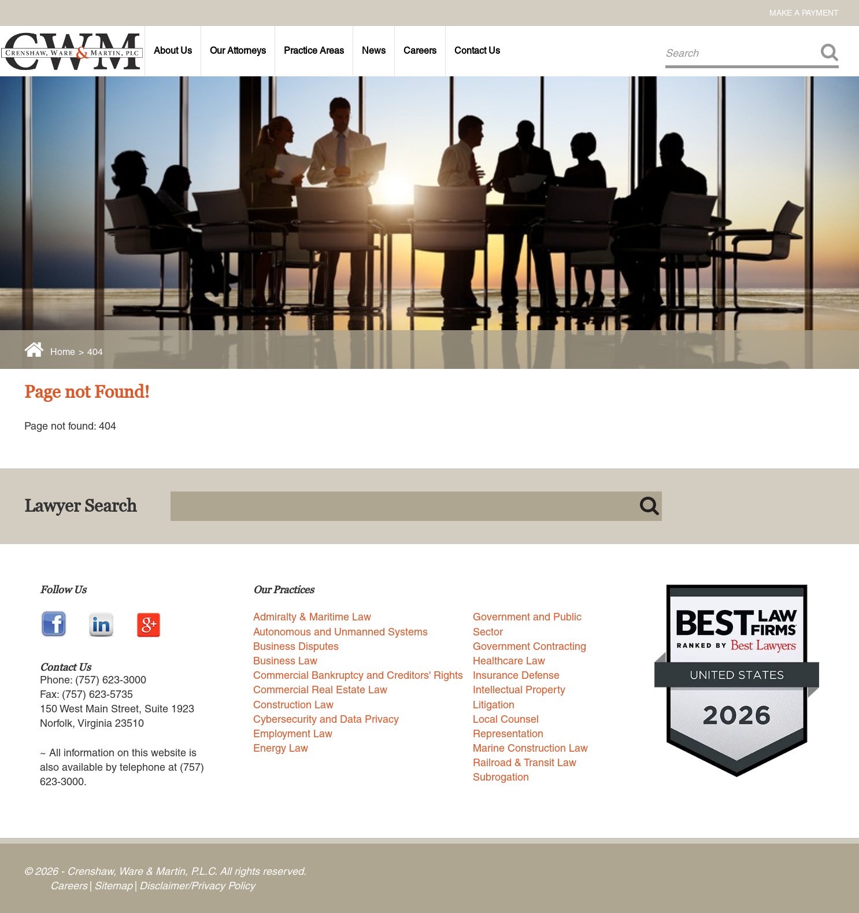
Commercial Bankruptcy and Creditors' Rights (358, 675)
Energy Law (280, 748)
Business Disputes (296, 646)
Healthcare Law (509, 661)
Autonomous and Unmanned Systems (340, 632)
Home (62, 351)
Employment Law (292, 733)
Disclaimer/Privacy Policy (197, 885)
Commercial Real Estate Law (320, 689)
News (374, 50)
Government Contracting (529, 646)
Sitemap (113, 885)
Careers (419, 50)
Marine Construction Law (530, 748)
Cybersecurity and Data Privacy (326, 719)
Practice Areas (314, 50)
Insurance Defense (516, 675)
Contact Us (477, 50)
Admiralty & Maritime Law (312, 617)
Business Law (285, 661)
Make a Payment (804, 12)
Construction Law (293, 704)
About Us (173, 50)
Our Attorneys (238, 50)
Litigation (493, 704)
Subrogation (501, 777)
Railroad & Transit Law (524, 762)
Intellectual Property (519, 689)
